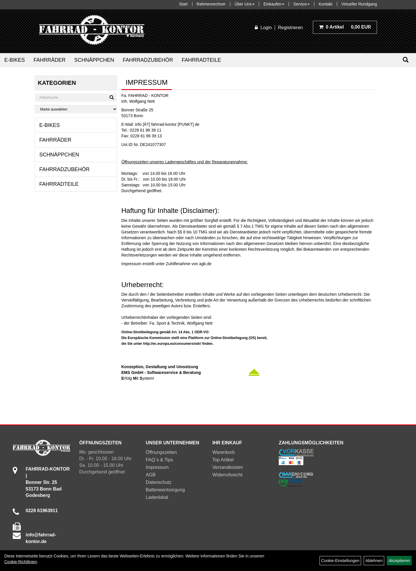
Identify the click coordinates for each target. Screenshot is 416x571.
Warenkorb (223, 452)
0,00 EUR (345, 27)
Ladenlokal (157, 497)
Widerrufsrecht (227, 474)
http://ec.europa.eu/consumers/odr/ (172, 344)
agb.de (205, 263)
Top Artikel (223, 459)
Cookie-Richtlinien (20, 561)
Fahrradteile (201, 60)
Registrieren (290, 27)
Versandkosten (227, 467)
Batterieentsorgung (165, 489)
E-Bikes (14, 60)
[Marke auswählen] (76, 109)
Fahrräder (50, 60)
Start (183, 4)
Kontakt (325, 4)
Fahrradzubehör (148, 60)
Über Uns (245, 4)
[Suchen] (406, 60)
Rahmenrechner (211, 4)
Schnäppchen (94, 60)
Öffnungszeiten (161, 452)
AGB (151, 474)
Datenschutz (159, 482)
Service (301, 4)
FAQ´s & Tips (159, 459)
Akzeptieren (399, 560)
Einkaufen (273, 4)
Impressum (157, 467)
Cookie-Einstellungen (340, 560)
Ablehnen (373, 560)
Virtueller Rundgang (359, 4)
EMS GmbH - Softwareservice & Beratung (161, 372)
